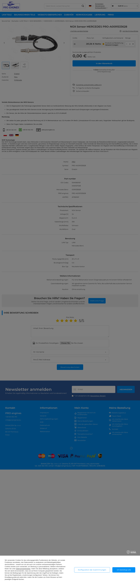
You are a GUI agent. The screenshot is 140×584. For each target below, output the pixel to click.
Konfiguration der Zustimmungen (92, 570)
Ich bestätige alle (124, 570)
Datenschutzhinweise (23, 569)
